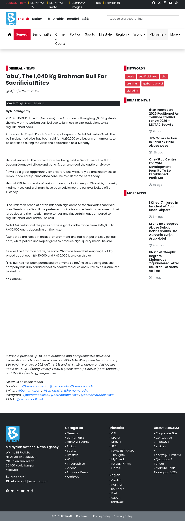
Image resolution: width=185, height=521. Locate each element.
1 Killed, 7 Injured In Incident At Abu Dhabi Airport (163, 206)
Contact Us (164, 438)
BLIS (99, 3)
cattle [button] (130, 76)
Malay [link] (37, 19)
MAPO (115, 438)
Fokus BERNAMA (122, 451)
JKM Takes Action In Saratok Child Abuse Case (163, 142)
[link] (153, 3)
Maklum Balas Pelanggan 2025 (165, 470)
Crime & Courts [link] (60, 39)
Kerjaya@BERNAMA (167, 455)
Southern (117, 489)
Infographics (76, 464)
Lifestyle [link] (105, 34)
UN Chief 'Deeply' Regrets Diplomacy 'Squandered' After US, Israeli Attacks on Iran (164, 261)
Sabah (115, 498)
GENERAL (16, 68)
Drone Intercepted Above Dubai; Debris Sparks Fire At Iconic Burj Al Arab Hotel (163, 231)
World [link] (138, 34)
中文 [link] (47, 19)
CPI (113, 433)
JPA (114, 446)
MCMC (116, 442)
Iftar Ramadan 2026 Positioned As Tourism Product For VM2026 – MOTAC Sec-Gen (164, 117)
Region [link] (121, 34)
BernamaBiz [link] (42, 34)
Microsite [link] (157, 34)
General (72, 433)
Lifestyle (72, 455)
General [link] (22, 34)
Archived (73, 477)
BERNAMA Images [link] (78, 5)
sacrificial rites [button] (148, 76)
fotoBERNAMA (121, 464)
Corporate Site (166, 433)
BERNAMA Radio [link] (56, 5)
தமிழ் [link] (85, 19)
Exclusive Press (77, 472)
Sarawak (117, 502)
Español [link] (72, 19)
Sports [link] (90, 34)
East (114, 493)
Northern (117, 485)
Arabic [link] (58, 19)
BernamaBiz (75, 438)
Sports (71, 451)
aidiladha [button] (133, 90)
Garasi (116, 468)
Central (116, 480)
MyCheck (118, 459)
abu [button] (164, 76)
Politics (72, 446)
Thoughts (118, 455)
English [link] (23, 19)
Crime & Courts (78, 442)
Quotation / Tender (163, 461)
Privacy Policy (101, 516)
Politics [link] (75, 34)
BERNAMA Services (161, 444)
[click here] (17, 477)
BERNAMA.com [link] (16, 3)
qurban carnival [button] (153, 83)
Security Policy (123, 516)
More (174, 34)
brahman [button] (132, 83)
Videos (71, 468)
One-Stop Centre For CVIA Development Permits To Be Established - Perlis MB (162, 168)
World (71, 459)
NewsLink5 (112, 3)
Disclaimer (82, 516)
